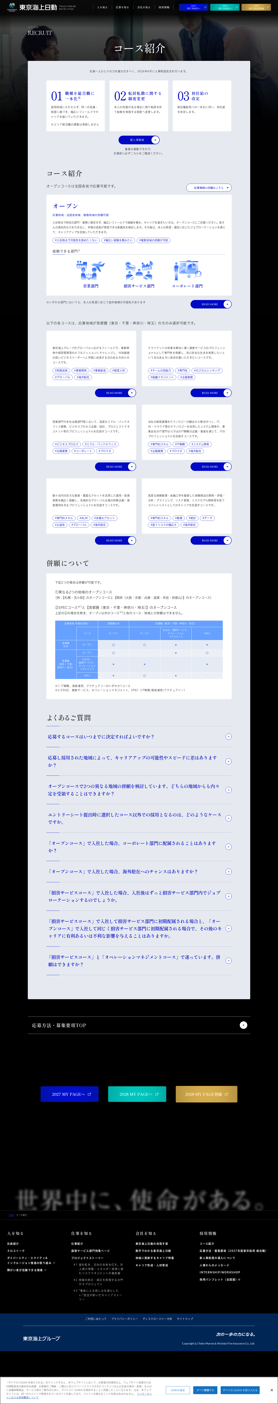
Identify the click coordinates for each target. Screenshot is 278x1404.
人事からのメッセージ (214, 1318)
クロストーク (16, 1303)
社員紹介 (13, 1296)
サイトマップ (185, 1371)
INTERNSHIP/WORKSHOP (220, 1325)
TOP (11, 1267)
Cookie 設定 (178, 1389)
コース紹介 (207, 1296)
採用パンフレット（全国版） (219, 1332)
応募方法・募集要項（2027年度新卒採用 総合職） (234, 1303)
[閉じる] (272, 1390)
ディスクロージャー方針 (157, 1371)
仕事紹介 (77, 1296)
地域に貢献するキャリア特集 (155, 1310)
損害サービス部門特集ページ (90, 1303)
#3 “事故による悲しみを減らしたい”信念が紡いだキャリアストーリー (99, 1348)
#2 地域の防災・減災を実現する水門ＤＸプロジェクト (99, 1334)
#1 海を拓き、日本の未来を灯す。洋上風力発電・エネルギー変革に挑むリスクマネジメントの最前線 (100, 1322)
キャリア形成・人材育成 (152, 1318)
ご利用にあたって (96, 1371)
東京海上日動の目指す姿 (152, 1296)
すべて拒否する (205, 1389)
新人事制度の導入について (217, 1310)
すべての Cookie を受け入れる (240, 1389)
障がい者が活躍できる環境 (25, 1322)
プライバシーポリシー (124, 1371)
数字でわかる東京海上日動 (153, 1303)
